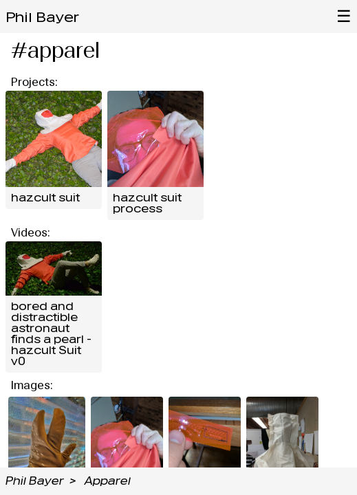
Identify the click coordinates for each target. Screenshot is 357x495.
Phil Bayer (42, 17)
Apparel (108, 480)
